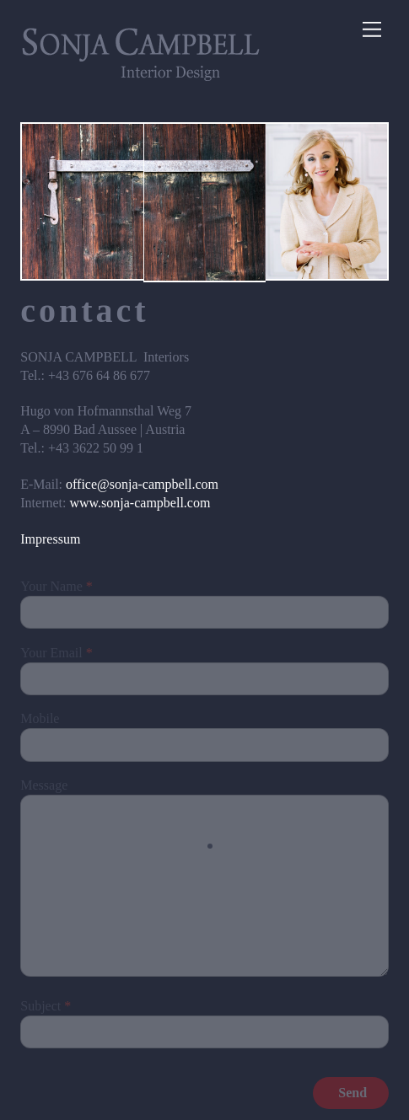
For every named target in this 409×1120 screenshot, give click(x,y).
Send (352, 1092)
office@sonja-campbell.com (142, 484)
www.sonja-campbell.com (139, 503)
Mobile (39, 718)
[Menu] (372, 29)
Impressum (50, 539)
